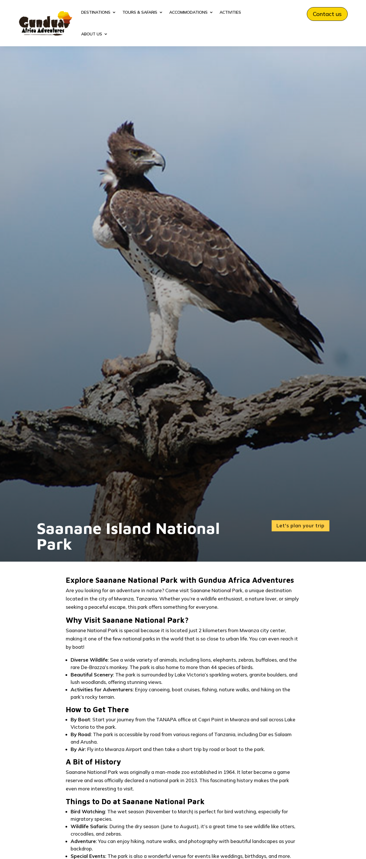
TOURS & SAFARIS (139, 12)
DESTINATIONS (95, 12)
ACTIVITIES (230, 12)
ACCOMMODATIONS (188, 12)
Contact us (327, 13)
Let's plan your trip (301, 525)
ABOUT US (91, 34)
